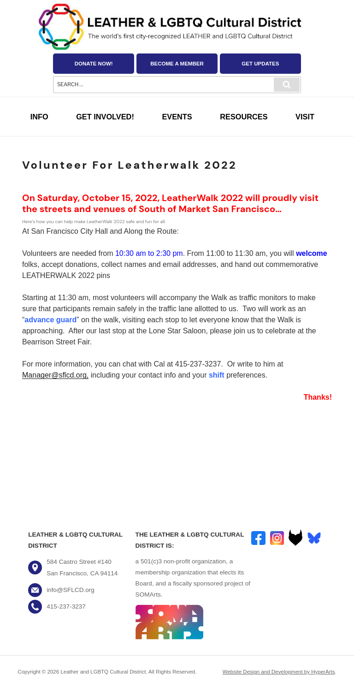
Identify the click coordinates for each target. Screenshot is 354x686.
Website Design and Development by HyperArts (279, 671)
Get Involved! (105, 116)
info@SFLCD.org (70, 589)
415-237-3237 (66, 606)
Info (39, 116)
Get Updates (260, 63)
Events (177, 116)
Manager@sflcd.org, (55, 375)
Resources (243, 116)
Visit (304, 116)
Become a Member (177, 63)
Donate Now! (94, 63)
